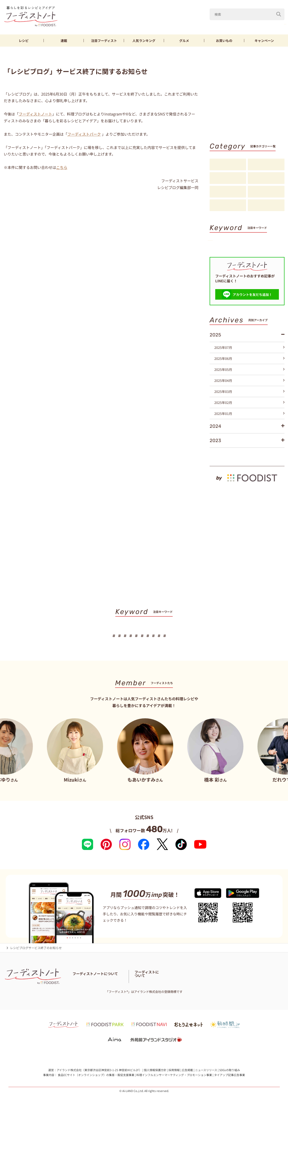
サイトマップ (132, 1019)
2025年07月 (249, 377)
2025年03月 (249, 421)
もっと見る (274, 485)
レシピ (24, 40)
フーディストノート (35, 114)
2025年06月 (249, 388)
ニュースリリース (206, 1108)
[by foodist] (247, 506)
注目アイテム (266, 205)
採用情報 (174, 1108)
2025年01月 (249, 443)
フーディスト (104, 40)
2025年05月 (249, 399)
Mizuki (212, 23)
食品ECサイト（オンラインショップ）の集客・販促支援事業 (96, 1113)
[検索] (278, 11)
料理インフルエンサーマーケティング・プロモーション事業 (174, 1113)
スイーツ (221, 265)
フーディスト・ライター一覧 (177, 1013)
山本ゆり (190, 23)
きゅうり (252, 23)
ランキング (143, 40)
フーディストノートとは (89, 1013)
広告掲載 (187, 1108)
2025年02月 (249, 432)
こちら (61, 167)
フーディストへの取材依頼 (260, 1016)
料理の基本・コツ (266, 164)
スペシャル (266, 191)
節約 (265, 250)
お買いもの (224, 40)
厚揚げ (219, 257)
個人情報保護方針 (155, 1108)
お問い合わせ (82, 1019)
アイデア (227, 191)
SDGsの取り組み (229, 1108)
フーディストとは (226, 1016)
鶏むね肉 (276, 23)
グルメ (184, 40)
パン (262, 257)
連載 (64, 40)
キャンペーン (264, 40)
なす (232, 23)
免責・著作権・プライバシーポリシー (170, 1019)
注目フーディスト (266, 178)
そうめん (242, 257)
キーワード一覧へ (269, 274)
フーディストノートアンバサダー (132, 1013)
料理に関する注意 (107, 1019)
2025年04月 (249, 410)
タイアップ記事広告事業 (229, 1113)
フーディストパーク (84, 134)
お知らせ (227, 205)
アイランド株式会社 (69, 1108)
